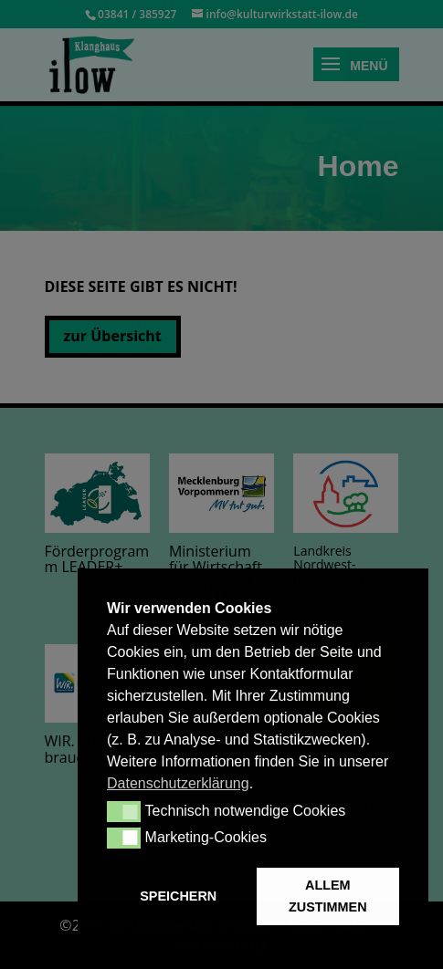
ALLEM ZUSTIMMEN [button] (328, 896)
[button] (124, 811)
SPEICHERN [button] (178, 896)
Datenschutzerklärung (178, 783)
